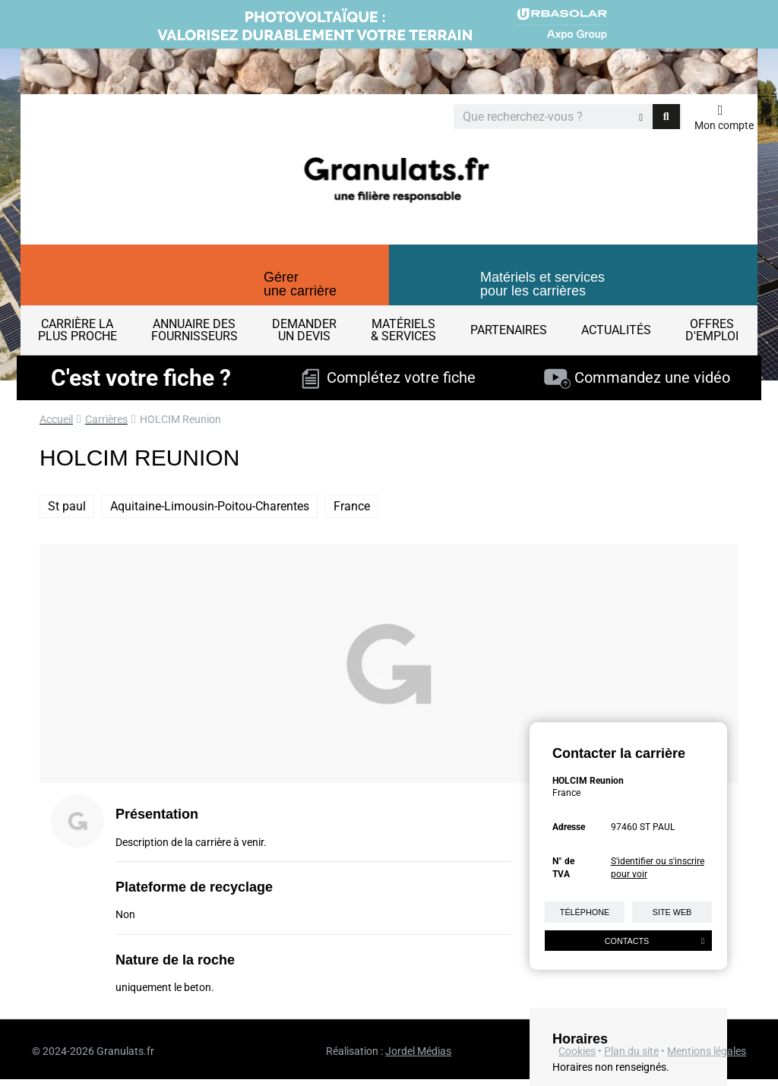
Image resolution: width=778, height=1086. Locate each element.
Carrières (106, 419)
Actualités (616, 330)
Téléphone (584, 912)
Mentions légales (706, 1051)
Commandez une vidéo (637, 377)
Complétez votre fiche (389, 377)
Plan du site (631, 1051)
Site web (672, 912)
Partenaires (508, 330)
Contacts (654, 941)
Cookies (577, 1051)
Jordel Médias (418, 1051)
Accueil (56, 419)
